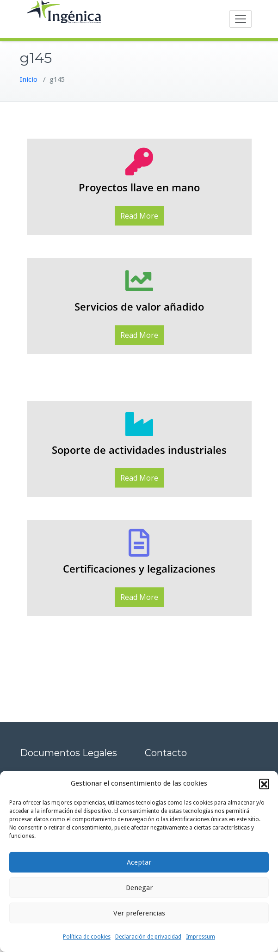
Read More (139, 216)
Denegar (139, 888)
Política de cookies (87, 937)
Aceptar (139, 862)
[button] (264, 783)
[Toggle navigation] (240, 19)
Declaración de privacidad (148, 937)
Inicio (28, 79)
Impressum (200, 937)
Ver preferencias (139, 913)
